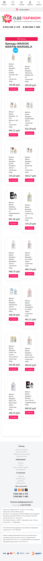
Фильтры (21, 39)
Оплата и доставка (21, 449)
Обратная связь (21, 456)
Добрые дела (20, 483)
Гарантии (21, 476)
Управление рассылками (21, 454)
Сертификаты (20, 469)
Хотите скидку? (24, 9)
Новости (20, 463)
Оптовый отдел (21, 478)
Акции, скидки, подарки (20, 467)
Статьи (20, 465)
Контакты (21, 481)
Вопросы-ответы (21, 452)
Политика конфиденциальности (21, 502)
